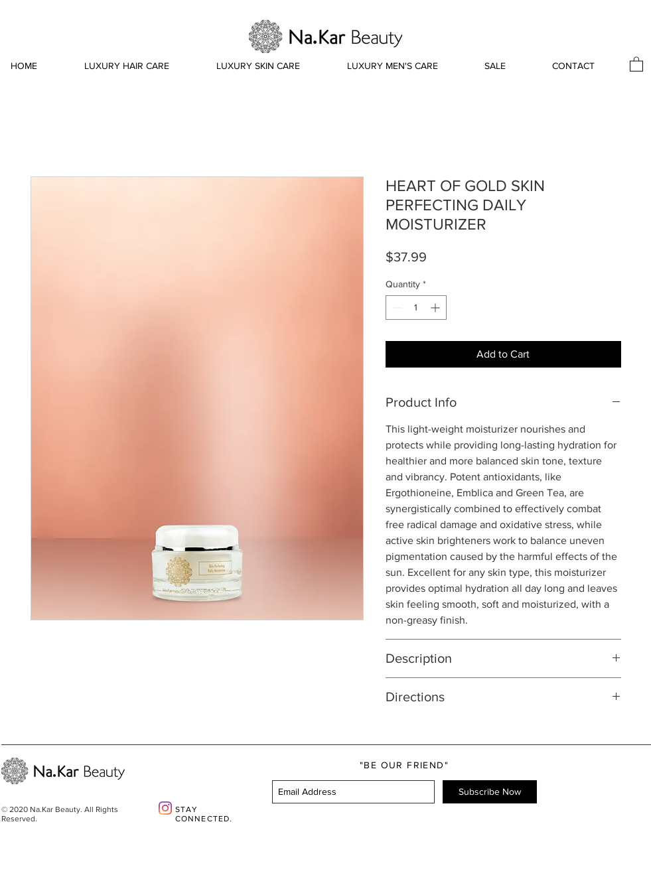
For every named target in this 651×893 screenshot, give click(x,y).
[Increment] (436, 307)
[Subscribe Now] (490, 791)
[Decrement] (396, 307)
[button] (636, 64)
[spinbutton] (416, 307)
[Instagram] (165, 808)
